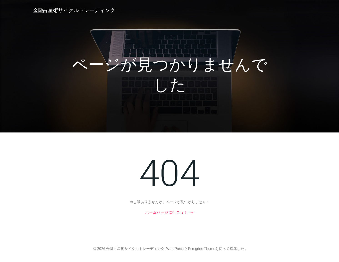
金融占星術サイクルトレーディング (74, 10)
